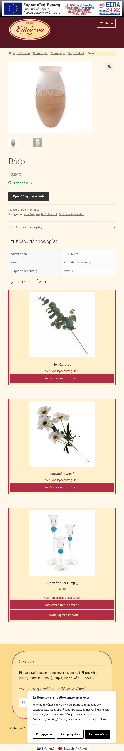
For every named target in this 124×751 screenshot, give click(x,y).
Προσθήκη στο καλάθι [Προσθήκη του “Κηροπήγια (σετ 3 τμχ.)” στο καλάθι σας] (62, 615)
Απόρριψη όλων (70, 734)
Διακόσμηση (58, 53)
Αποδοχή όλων (98, 734)
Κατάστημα (40, 53)
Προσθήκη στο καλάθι (29, 196)
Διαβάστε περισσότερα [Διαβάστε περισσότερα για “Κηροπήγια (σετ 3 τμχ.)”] (62, 604)
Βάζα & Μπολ (76, 53)
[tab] (62, 227)
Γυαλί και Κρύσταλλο (71, 214)
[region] (71, 717)
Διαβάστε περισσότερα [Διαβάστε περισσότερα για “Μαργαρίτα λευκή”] (62, 487)
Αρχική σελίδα (21, 53)
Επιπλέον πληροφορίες (25, 227)
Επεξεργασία (44, 734)
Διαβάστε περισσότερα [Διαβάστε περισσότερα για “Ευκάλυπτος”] (62, 378)
